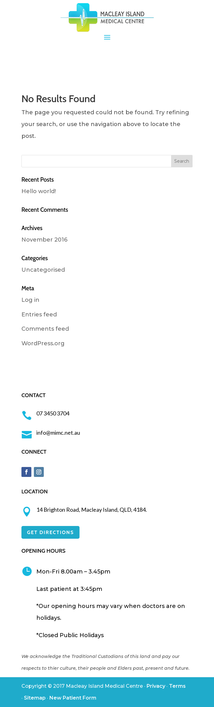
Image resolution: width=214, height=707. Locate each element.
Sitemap (35, 698)
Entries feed (39, 314)
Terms (177, 686)
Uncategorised (43, 269)
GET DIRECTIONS (50, 532)
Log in (30, 300)
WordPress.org (43, 343)
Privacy (156, 686)
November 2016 (44, 239)
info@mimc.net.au (58, 432)
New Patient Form (72, 698)
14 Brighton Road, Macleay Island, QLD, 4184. (91, 509)
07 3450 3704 (52, 413)
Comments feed (45, 328)
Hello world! (38, 191)
